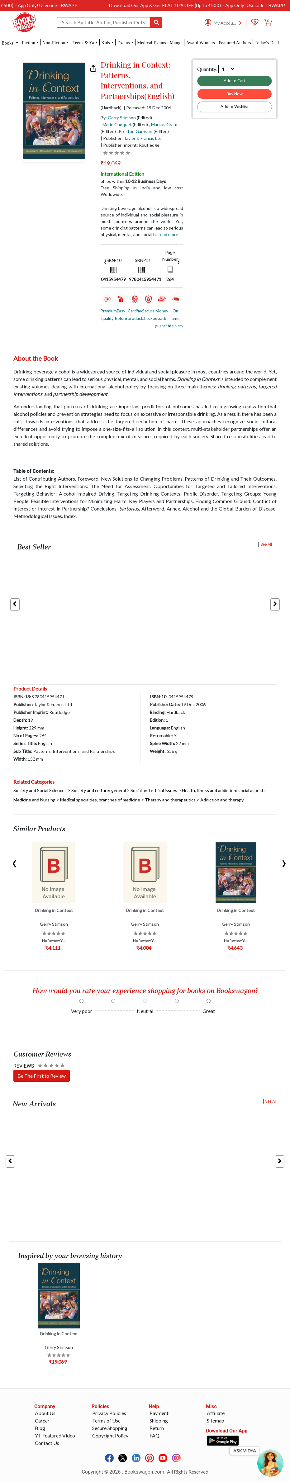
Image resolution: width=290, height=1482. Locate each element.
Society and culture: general (98, 790)
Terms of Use (106, 1420)
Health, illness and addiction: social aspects (224, 790)
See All (266, 544)
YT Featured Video (55, 1435)
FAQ (154, 1435)
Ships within (133, 181)
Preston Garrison (135, 131)
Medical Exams (151, 42)
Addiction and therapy (222, 799)
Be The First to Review (41, 1076)
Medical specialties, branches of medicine (100, 799)
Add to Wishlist (235, 106)
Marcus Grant (164, 124)
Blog (40, 1428)
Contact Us (47, 1443)
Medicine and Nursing (34, 799)
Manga (176, 42)
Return (157, 1428)
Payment (159, 1413)
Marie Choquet (117, 124)
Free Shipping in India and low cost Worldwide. (142, 191)
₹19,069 (111, 163)
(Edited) (144, 117)
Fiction (28, 42)
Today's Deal (267, 42)
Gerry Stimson (122, 117)
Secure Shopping (109, 1428)
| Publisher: (131, 138)
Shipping (159, 1420)
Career (42, 1420)
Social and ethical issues (154, 790)
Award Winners (200, 42)
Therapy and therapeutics (170, 799)
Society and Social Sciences (40, 790)
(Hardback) (111, 107)
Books (8, 43)
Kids (105, 42)
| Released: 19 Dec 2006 (147, 107)
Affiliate (216, 1413)
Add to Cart (234, 80)
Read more (168, 234)
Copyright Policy (110, 1435)
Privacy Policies (109, 1413)
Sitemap (215, 1420)
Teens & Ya (83, 42)
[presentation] (105, 261)
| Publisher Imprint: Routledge (130, 145)
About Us (45, 1413)
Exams (123, 42)
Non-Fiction (53, 42)
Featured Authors (235, 42)
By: (118, 117)
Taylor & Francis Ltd (143, 138)
